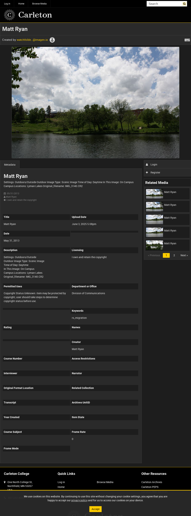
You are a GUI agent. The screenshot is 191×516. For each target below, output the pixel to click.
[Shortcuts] (187, 39)
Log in (7, 3)
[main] (95, 245)
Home (21, 3)
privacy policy (79, 500)
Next (184, 255)
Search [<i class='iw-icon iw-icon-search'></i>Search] (185, 3)
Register (153, 172)
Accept (96, 509)
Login (151, 164)
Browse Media (39, 3)
